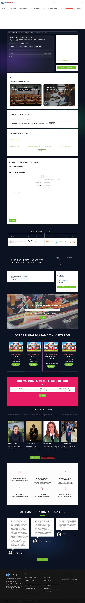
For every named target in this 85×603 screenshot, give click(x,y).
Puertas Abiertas (28, 46)
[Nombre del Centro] (42, 310)
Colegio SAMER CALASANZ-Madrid (44, 541)
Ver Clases (35, 457)
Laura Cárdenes (66, 444)
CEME (16, 356)
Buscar (4, 8)
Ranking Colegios (47, 588)
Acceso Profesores (47, 585)
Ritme (69, 356)
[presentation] (19, 214)
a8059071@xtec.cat (63, 280)
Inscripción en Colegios (30, 580)
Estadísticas (42, 494)
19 (49, 182)
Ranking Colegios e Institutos (42, 479)
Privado (46, 313)
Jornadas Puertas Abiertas (30, 577)
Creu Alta (34, 356)
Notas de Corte (56, 241)
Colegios (67, 8)
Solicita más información (66, 67)
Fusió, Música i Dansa (51, 358)
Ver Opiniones (42, 559)
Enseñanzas (38, 46)
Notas (43, 8)
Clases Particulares (23, 8)
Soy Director (42, 150)
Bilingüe (54, 313)
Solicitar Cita (51, 123)
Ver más (15, 364)
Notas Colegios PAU (29, 585)
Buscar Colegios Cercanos (64, 60)
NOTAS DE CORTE (51, 87)
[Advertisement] (42, 19)
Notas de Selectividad (65, 494)
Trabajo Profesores (35, 8)
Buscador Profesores (48, 583)
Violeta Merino (48, 444)
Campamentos (13, 8)
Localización (12, 46)
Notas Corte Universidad (30, 588)
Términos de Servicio (39, 601)
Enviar (12, 220)
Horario (12, 142)
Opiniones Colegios (47, 591)
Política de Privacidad (28, 601)
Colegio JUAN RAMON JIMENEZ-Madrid (69, 535)
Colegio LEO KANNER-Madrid (19, 553)
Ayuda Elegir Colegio (52, 8)
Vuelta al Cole (64, 241)
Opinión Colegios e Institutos (65, 479)
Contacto (79, 8)
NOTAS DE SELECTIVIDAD (20, 87)
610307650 (61, 276)
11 (47, 182)
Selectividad (49, 241)
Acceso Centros (46, 577)
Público (29, 313)
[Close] (73, 123)
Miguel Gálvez (30, 444)
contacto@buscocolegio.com (71, 579)
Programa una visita (66, 290)
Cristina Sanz (12, 444)
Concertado (38, 313)
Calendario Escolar (24, 43)
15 (48, 182)
